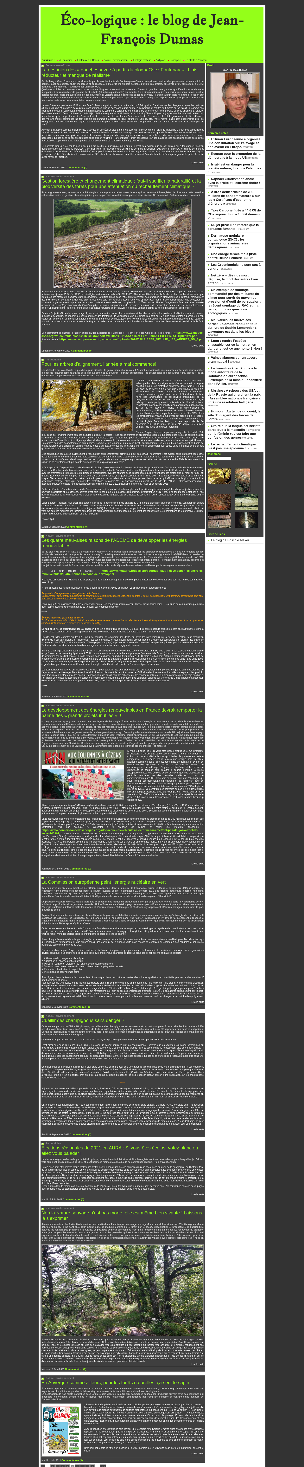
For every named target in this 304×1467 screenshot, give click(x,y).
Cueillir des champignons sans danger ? (79, 1001)
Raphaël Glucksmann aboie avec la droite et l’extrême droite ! (232, 171)
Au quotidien (64, 60)
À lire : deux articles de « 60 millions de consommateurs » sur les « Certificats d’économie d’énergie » (235, 181)
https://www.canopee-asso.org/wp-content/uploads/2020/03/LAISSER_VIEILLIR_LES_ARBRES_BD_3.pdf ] (117, 335)
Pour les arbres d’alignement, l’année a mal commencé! (94, 356)
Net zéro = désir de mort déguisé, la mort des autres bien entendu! (232, 241)
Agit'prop (159, 60)
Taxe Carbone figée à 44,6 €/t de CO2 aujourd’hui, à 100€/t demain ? (233, 192)
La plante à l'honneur (195, 60)
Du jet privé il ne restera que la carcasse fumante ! (229, 201)
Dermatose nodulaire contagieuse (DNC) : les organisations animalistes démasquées (232, 212)
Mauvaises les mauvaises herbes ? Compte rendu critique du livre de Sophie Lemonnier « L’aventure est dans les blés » (234, 274)
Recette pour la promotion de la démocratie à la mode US (230, 153)
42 (99, 1445)
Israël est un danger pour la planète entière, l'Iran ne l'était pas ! (232, 162)
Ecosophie (174, 60)
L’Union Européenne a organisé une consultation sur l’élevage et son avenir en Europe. (233, 142)
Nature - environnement (114, 60)
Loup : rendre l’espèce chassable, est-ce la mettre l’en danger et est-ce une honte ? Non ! (234, 288)
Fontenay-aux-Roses (87, 60)
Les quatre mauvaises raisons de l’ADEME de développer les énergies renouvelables (121, 532)
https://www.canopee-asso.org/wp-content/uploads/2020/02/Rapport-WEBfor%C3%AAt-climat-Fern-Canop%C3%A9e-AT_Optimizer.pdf (122, 331)
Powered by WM (152, 1458)
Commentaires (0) (76, 166)
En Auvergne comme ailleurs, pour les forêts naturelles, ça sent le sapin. (109, 1360)
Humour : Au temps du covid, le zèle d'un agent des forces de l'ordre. (233, 339)
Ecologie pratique (140, 60)
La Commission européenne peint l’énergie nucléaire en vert (98, 864)
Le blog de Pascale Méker (224, 455)
